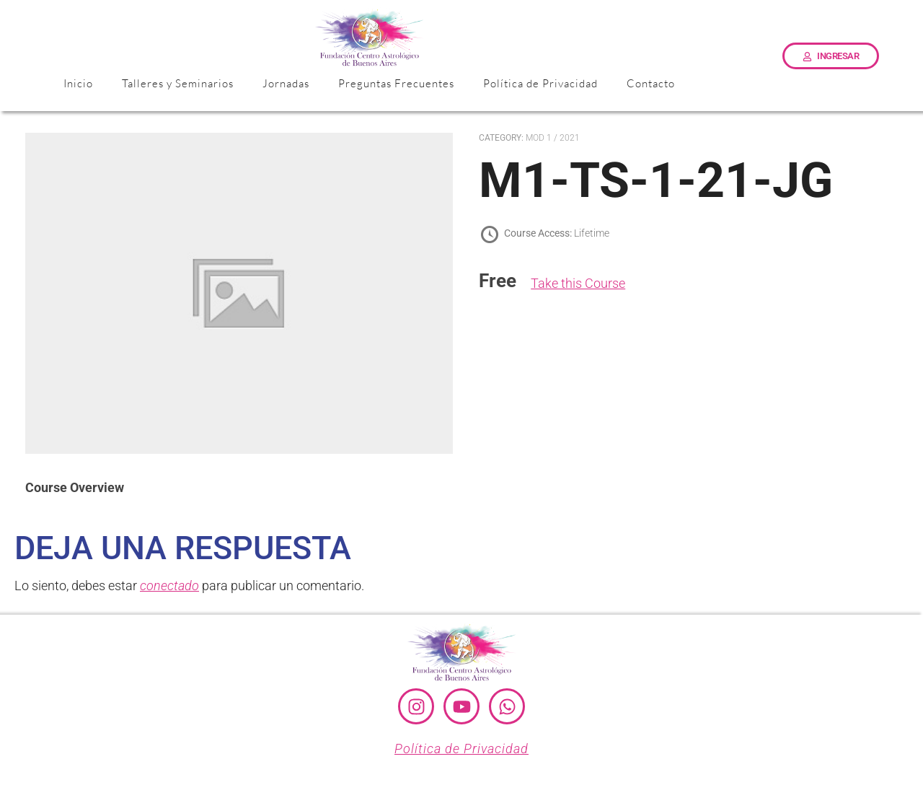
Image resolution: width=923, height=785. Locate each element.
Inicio (78, 83)
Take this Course (578, 283)
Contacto (651, 83)
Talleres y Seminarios (178, 83)
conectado (169, 585)
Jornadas (285, 83)
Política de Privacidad (540, 83)
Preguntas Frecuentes (396, 83)
